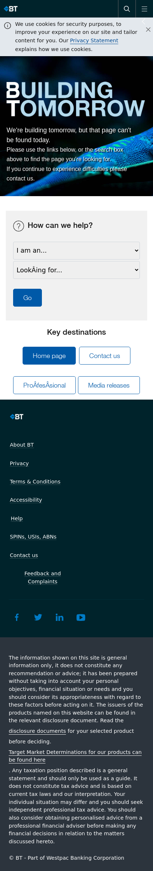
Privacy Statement (94, 40)
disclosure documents (37, 731)
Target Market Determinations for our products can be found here (75, 756)
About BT (22, 445)
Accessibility (26, 500)
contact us (20, 178)
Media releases (109, 385)
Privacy (19, 463)
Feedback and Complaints (42, 577)
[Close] (144, 30)
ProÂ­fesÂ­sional (44, 385)
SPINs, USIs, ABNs (33, 537)
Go (27, 298)
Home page (49, 355)
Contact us (104, 355)
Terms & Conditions (35, 482)
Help (17, 518)
